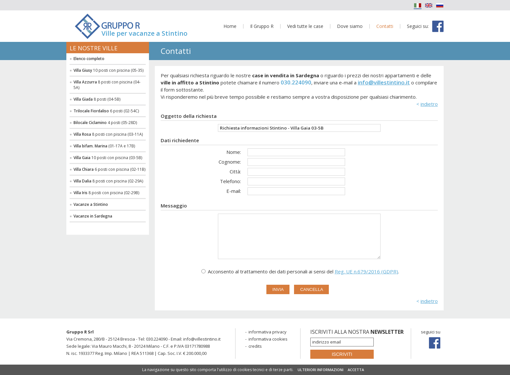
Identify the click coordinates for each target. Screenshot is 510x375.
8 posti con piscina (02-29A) (108, 181)
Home (229, 26)
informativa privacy (267, 332)
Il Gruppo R (262, 26)
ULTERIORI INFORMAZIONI (320, 369)
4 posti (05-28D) (105, 122)
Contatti (384, 26)
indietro (429, 104)
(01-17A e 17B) (104, 146)
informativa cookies (268, 339)
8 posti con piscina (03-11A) (108, 134)
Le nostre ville (93, 48)
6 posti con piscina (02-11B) (109, 169)
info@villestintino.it (384, 82)
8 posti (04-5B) (97, 99)
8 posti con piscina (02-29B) (106, 192)
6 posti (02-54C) (106, 111)
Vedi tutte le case (305, 26)
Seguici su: (418, 26)
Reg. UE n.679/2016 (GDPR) (366, 271)
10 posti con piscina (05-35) (108, 70)
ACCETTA (356, 369)
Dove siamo (350, 26)
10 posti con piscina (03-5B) (108, 157)
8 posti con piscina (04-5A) (107, 84)
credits (255, 346)
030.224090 (296, 82)
